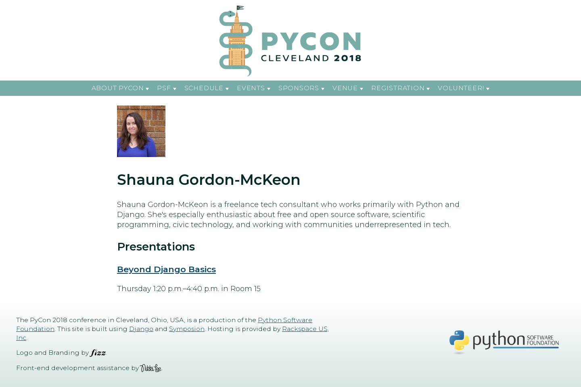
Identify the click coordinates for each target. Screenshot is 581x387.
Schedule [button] (204, 88)
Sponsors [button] (298, 88)
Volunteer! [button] (461, 88)
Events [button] (251, 88)
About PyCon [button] (118, 88)
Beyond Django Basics (166, 269)
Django (141, 329)
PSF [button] (164, 88)
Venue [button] (345, 88)
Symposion (187, 329)
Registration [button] (397, 88)
